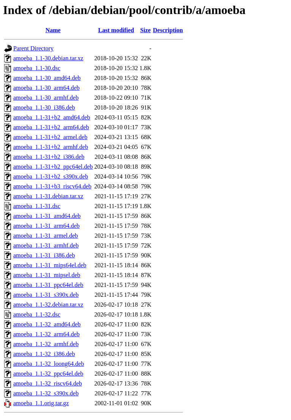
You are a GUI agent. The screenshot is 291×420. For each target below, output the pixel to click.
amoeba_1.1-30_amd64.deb (47, 78)
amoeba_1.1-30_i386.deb (44, 107)
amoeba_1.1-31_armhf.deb (45, 245)
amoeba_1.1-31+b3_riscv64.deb (52, 186)
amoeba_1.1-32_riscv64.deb (47, 383)
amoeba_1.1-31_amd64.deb (47, 216)
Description (168, 30)
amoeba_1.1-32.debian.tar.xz (48, 304)
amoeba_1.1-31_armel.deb (45, 235)
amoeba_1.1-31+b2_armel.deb (50, 137)
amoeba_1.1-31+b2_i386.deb (48, 157)
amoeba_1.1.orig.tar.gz (41, 403)
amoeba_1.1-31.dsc (36, 206)
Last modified (116, 30)
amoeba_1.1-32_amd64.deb (47, 324)
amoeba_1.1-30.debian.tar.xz (48, 58)
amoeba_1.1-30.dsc (36, 68)
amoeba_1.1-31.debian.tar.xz (48, 196)
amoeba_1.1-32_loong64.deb (48, 363)
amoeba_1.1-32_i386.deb (44, 354)
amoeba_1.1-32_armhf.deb (45, 344)
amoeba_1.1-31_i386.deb (44, 255)
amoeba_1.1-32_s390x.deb (45, 393)
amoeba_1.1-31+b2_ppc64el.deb (53, 166)
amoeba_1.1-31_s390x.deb (45, 294)
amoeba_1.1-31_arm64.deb (46, 226)
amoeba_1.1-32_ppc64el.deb (48, 373)
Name (53, 30)
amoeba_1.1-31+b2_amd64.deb (51, 117)
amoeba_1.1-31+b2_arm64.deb (51, 127)
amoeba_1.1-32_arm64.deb (46, 334)
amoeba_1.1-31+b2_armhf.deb (50, 147)
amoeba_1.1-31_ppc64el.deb (48, 285)
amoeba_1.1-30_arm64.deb (46, 88)
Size (145, 30)
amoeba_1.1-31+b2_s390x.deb (50, 176)
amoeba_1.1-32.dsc (36, 314)
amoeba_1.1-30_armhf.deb (45, 97)
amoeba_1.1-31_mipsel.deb (46, 275)
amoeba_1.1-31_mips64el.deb (49, 265)
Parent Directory (33, 48)
